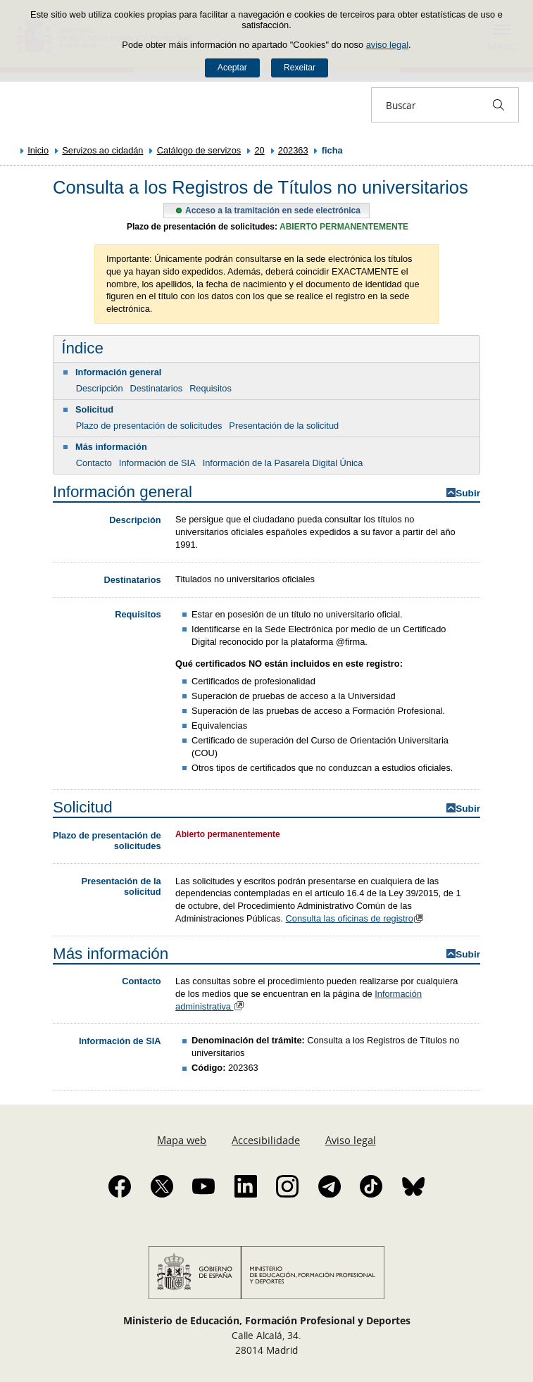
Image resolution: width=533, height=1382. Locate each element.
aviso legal (387, 44)
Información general (118, 372)
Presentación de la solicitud (284, 425)
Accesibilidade (266, 1140)
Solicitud (94, 409)
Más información (111, 446)
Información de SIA (157, 463)
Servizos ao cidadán (102, 150)
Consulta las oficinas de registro (356, 918)
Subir (468, 493)
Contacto (94, 463)
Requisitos (210, 388)
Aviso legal (350, 1140)
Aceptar (232, 68)
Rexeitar (299, 68)
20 (259, 150)
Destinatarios (156, 388)
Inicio (38, 150)
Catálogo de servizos (199, 150)
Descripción (99, 388)
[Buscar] (498, 105)
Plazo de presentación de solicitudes (149, 425)
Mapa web (181, 1140)
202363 (293, 150)
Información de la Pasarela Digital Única (283, 463)
